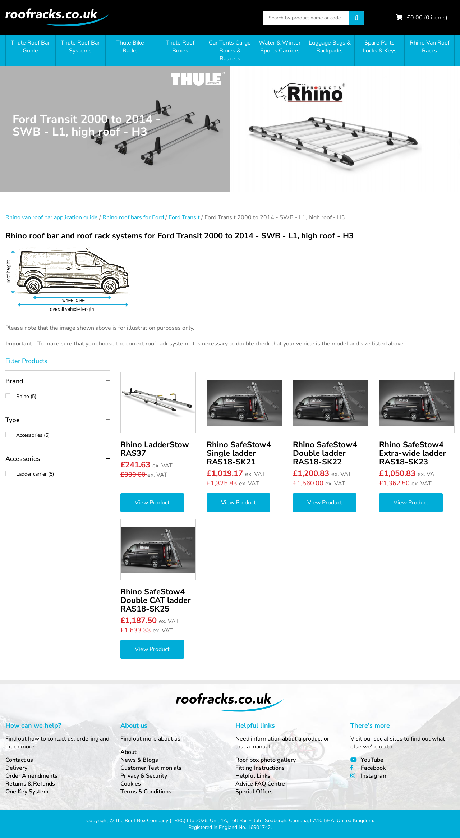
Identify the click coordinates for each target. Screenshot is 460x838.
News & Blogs (139, 760)
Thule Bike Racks (130, 47)
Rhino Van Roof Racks (430, 47)
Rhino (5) (63, 396)
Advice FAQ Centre (260, 784)
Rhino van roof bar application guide (51, 217)
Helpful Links (252, 776)
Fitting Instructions (260, 768)
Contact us (19, 760)
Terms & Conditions (145, 792)
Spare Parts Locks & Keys (380, 47)
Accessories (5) (63, 435)
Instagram (374, 776)
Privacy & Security (143, 776)
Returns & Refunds (30, 784)
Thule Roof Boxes (180, 47)
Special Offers (254, 792)
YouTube (372, 760)
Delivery (16, 768)
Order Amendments (31, 776)
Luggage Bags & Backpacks (330, 47)
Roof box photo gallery (265, 760)
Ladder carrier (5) (63, 474)
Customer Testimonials (150, 768)
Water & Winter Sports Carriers (280, 47)
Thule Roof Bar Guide (30, 47)
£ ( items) (427, 18)
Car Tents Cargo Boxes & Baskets (230, 51)
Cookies (130, 784)
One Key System (27, 792)
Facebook (373, 768)
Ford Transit (184, 217)
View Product (152, 503)
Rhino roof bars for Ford (133, 217)
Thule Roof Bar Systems (80, 47)
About (128, 752)
